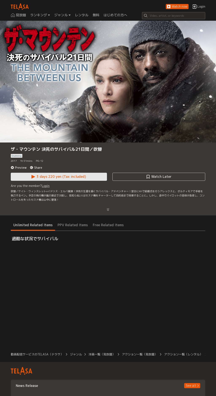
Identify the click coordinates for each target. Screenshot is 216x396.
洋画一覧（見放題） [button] (102, 354)
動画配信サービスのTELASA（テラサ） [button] (37, 354)
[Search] (173, 15)
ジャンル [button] (76, 354)
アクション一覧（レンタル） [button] (183, 354)
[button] (177, 6)
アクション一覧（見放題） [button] (139, 354)
